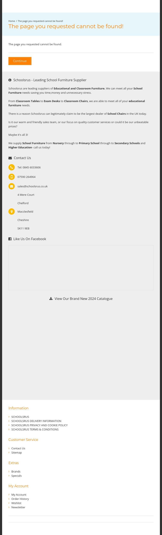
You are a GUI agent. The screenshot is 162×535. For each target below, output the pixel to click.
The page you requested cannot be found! (40, 21)
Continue (20, 61)
